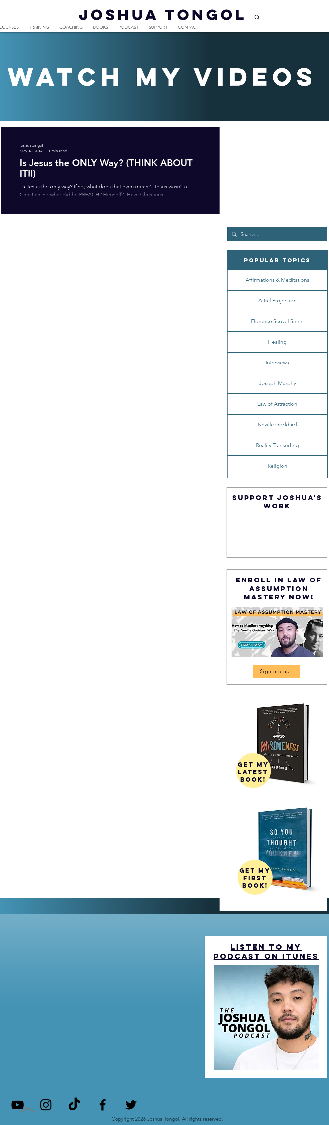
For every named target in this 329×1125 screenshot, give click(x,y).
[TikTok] (74, 1104)
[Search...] (277, 234)
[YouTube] (17, 1104)
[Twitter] (130, 1104)
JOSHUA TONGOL (163, 14)
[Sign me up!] (276, 671)
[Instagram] (45, 1104)
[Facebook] (102, 1104)
